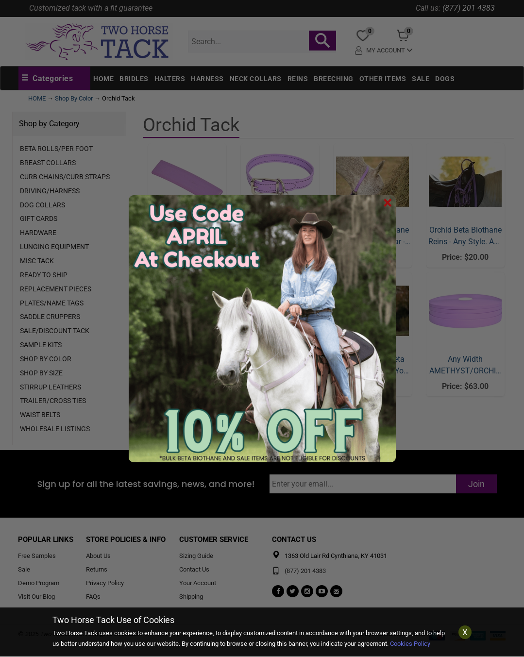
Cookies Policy (410, 643)
